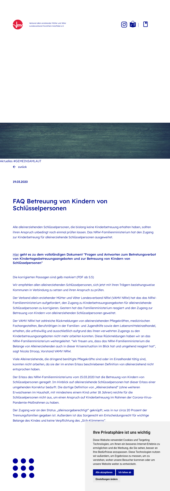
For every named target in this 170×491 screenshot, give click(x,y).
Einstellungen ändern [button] (107, 479)
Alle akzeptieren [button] (104, 472)
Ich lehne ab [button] (125, 472)
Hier (16, 254)
